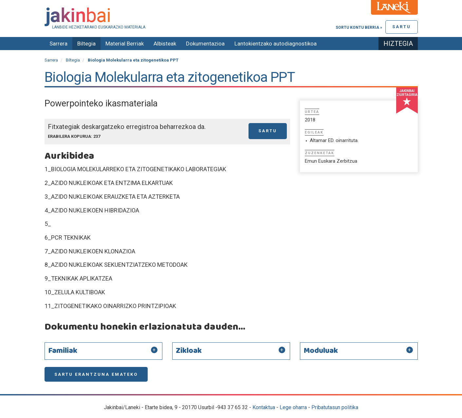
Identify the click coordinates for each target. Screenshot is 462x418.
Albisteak (165, 43)
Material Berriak (124, 43)
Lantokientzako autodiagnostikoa (275, 43)
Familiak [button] (62, 351)
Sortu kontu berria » (359, 27)
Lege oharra (293, 407)
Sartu (401, 26)
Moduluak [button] (321, 351)
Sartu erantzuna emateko (96, 374)
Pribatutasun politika (334, 407)
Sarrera (58, 43)
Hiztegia (398, 43)
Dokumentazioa (205, 43)
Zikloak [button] (189, 351)
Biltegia (86, 43)
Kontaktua (263, 407)
